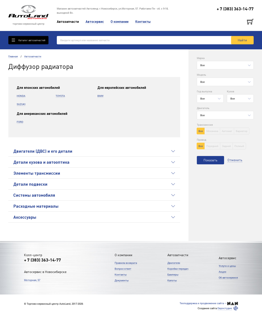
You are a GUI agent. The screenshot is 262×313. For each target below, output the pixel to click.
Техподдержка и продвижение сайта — (209, 303)
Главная (13, 56)
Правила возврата (126, 262)
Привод (201, 139)
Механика (212, 131)
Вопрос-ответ (123, 268)
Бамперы (172, 274)
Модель (201, 74)
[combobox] (225, 65)
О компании (119, 22)
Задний (226, 146)
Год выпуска (204, 91)
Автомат (227, 131)
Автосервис (95, 22)
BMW (100, 96)
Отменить (234, 160)
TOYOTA (60, 96)
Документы (122, 280)
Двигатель (203, 108)
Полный (239, 146)
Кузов (230, 91)
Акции (222, 271)
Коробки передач (177, 268)
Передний (212, 146)
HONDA (21, 96)
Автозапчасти (68, 22)
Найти (242, 40)
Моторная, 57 (32, 280)
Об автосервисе (228, 277)
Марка (201, 58)
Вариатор (241, 131)
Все (201, 131)
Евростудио (225, 308)
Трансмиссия (205, 124)
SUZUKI (21, 104)
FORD (20, 122)
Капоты (172, 280)
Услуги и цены (227, 266)
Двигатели (173, 262)
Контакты (143, 22)
